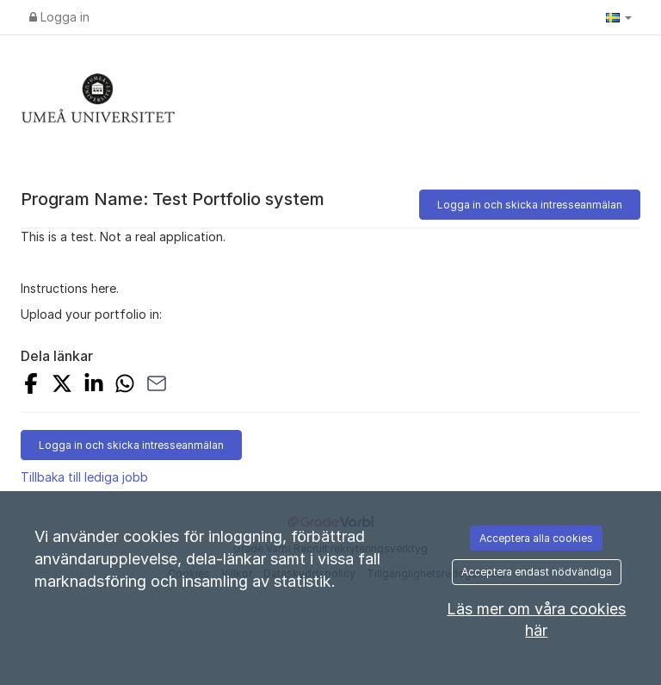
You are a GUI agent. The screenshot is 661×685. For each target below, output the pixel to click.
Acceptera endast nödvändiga (536, 571)
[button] (618, 17)
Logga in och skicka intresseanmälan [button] (529, 204)
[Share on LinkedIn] (93, 385)
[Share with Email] (156, 385)
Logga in (59, 16)
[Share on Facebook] (31, 385)
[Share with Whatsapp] (124, 385)
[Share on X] (62, 385)
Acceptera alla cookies (536, 538)
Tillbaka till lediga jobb (84, 477)
